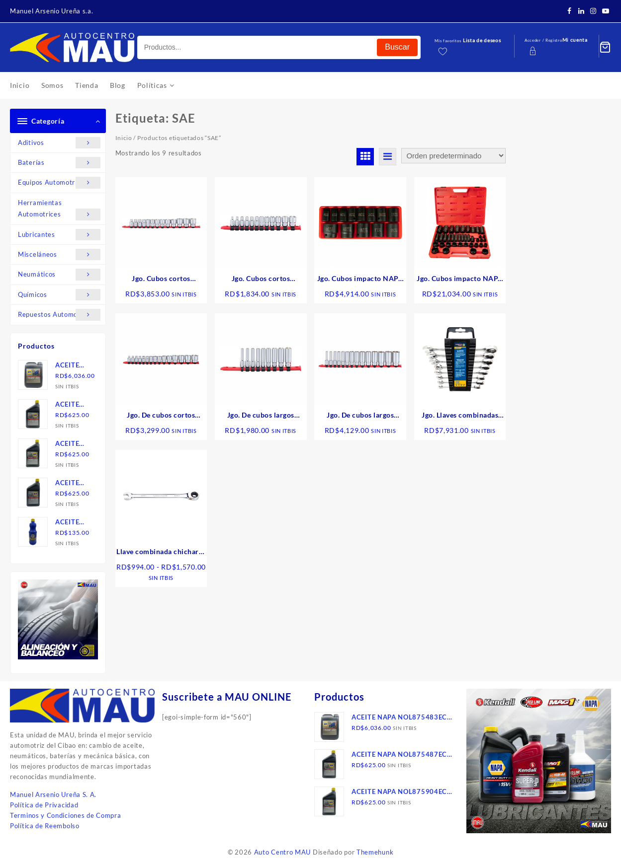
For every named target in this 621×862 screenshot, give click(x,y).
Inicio (123, 138)
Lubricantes (59, 234)
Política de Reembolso (45, 826)
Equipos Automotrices (59, 182)
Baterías (59, 162)
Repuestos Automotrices (59, 314)
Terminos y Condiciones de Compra (65, 815)
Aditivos (59, 142)
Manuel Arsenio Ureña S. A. (53, 794)
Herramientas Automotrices (59, 209)
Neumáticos (59, 274)
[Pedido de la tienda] (453, 155)
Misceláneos (59, 254)
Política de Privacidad (44, 805)
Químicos (59, 294)
